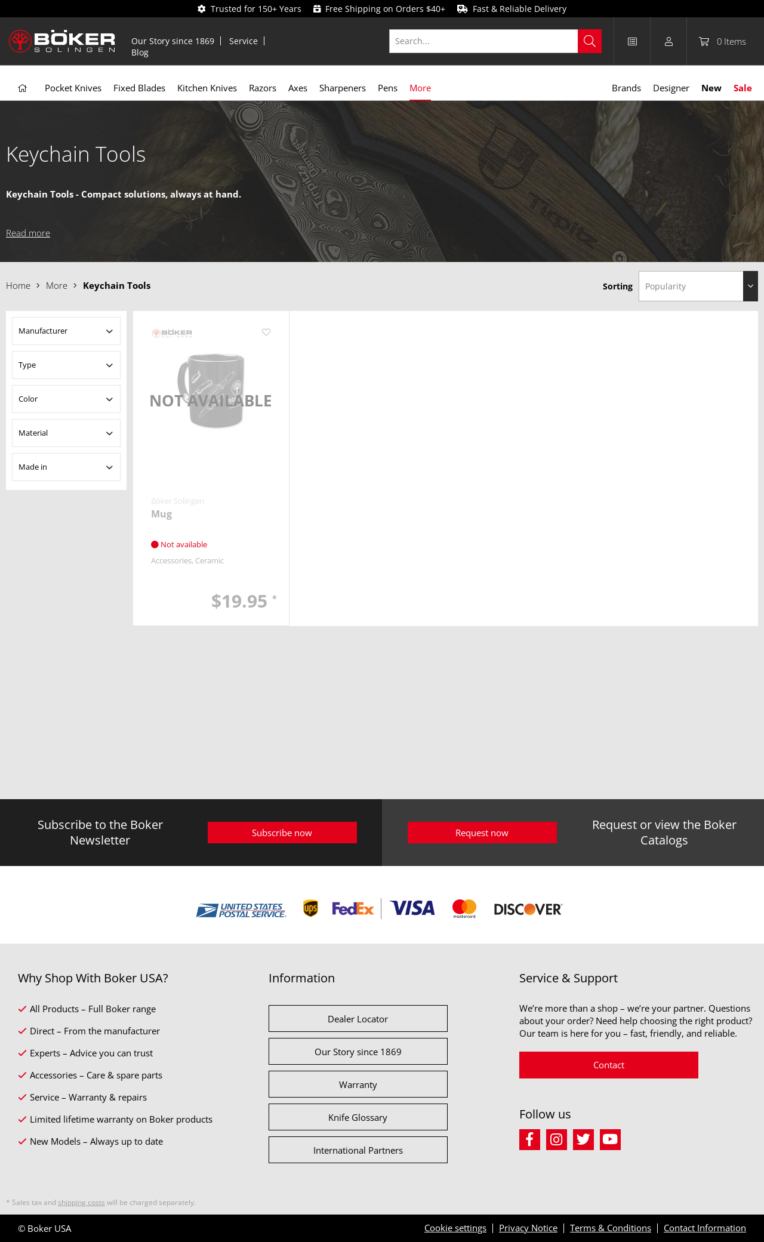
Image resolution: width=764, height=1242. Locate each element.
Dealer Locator (358, 1019)
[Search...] (495, 41)
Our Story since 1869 (172, 41)
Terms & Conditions (610, 1228)
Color (28, 398)
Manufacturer (43, 330)
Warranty (358, 1084)
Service (243, 41)
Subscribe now (282, 833)
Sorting (618, 286)
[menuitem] (173, 40)
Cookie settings (455, 1228)
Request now (482, 833)
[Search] (590, 41)
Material (33, 432)
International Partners (358, 1150)
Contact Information (705, 1228)
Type (27, 364)
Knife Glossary (357, 1117)
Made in (33, 466)
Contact (608, 1065)
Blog (140, 52)
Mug (161, 514)
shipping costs (81, 1202)
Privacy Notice (528, 1228)
